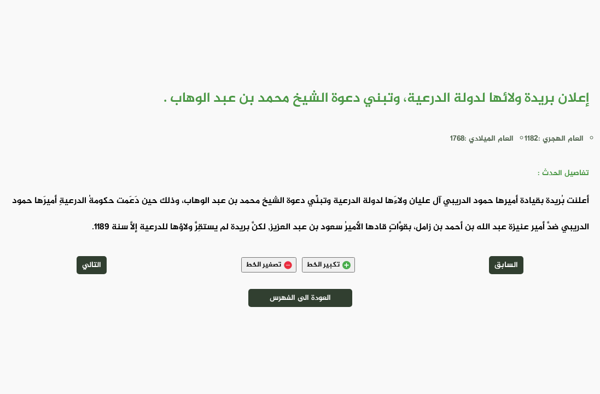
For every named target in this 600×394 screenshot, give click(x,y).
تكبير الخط (328, 265)
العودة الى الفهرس (300, 298)
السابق (506, 265)
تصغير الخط (269, 265)
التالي (91, 265)
